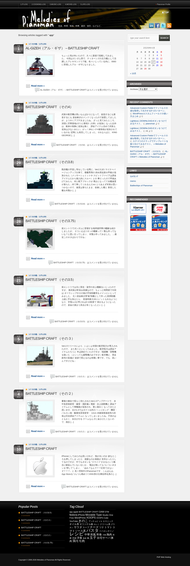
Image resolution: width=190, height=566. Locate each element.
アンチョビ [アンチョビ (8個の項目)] (93, 521)
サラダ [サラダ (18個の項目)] (78, 527)
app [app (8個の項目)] (71, 512)
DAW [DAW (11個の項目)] (101, 511)
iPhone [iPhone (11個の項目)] (81, 515)
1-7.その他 (33, 44)
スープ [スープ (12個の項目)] (86, 527)
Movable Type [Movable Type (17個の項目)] (93, 514)
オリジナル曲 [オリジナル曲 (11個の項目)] (86, 524)
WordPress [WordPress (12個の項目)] (80, 517)
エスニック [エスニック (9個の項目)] (108, 521)
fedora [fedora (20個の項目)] (73, 514)
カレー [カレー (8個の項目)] (96, 524)
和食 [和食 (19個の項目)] (99, 534)
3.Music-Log (55, 4)
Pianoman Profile (163, 4)
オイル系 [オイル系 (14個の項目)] (74, 524)
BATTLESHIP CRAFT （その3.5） (51, 280)
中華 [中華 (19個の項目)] (87, 534)
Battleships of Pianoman (141, 185)
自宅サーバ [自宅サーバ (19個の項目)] (103, 537)
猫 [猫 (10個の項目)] (88, 538)
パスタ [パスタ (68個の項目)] (92, 530)
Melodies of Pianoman (45, 560)
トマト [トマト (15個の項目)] (108, 527)
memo (133, 181)
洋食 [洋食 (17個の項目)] (79, 537)
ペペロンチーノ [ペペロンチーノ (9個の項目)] (106, 531)
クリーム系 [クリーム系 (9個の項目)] (105, 524)
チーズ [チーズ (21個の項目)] (94, 527)
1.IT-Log (24, 4)
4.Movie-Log (71, 4)
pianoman (150, 123)
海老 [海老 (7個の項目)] (84, 538)
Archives (134, 89)
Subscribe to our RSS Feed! (169, 25)
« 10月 (133, 73)
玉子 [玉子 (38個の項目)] (93, 538)
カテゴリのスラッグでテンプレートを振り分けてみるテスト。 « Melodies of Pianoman (149, 144)
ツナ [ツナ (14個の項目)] (101, 527)
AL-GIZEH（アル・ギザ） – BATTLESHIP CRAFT (62, 48)
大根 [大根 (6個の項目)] (104, 535)
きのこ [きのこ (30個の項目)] (83, 521)
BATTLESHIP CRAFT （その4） (49, 107)
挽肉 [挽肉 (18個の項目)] (109, 534)
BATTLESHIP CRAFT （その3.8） (51, 162)
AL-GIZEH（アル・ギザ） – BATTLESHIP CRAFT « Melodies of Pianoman (149, 154)
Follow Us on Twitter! (163, 25)
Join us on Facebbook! (157, 25)
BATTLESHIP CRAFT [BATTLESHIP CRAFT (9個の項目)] (89, 512)
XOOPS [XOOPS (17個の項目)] (91, 517)
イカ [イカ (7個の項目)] (100, 521)
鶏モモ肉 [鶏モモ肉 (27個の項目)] (79, 541)
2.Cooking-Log (39, 4)
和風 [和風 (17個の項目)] (93, 534)
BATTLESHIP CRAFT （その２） (50, 394)
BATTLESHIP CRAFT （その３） (50, 338)
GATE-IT (134, 176)
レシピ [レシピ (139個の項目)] (76, 533)
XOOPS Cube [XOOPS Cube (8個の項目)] (102, 518)
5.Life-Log (85, 4)
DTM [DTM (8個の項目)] (107, 512)
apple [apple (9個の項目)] (75, 512)
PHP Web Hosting (164, 557)
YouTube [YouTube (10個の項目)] (73, 521)
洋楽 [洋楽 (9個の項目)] (74, 538)
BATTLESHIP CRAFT (41, 449)
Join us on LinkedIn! (151, 25)
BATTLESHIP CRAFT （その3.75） (51, 221)
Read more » (38, 86)
